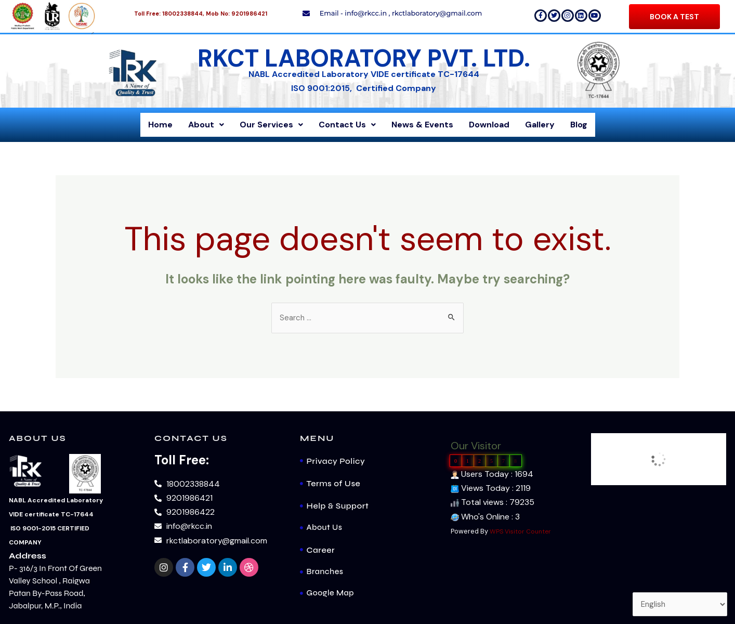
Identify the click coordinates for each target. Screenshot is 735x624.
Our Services (271, 124)
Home (160, 124)
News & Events (422, 124)
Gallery (540, 124)
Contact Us (347, 124)
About (206, 124)
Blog (578, 124)
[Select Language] (678, 603)
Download (489, 124)
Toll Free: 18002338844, (169, 13)
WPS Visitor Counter (522, 532)
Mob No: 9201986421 (236, 13)
